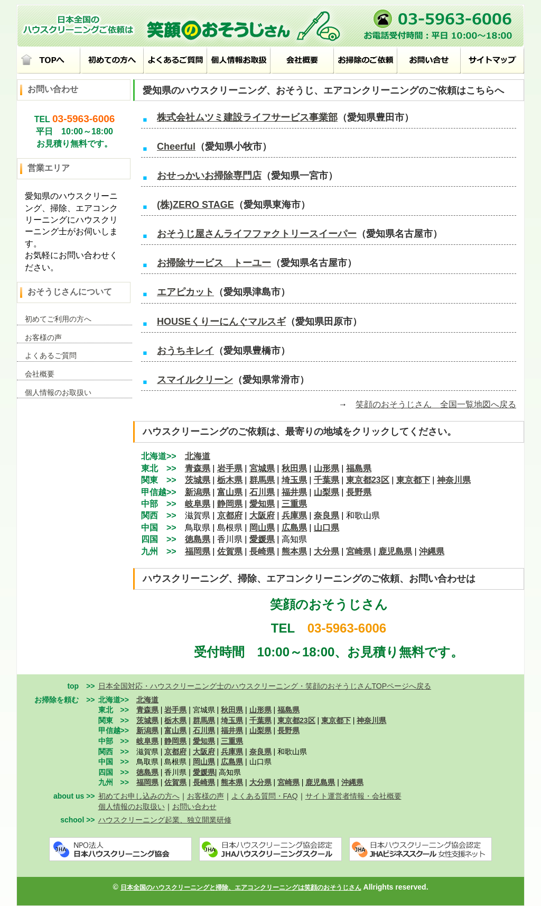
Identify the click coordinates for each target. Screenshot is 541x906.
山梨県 (326, 492)
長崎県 (262, 551)
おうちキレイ (185, 350)
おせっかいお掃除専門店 (209, 175)
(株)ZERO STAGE (195, 204)
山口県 (326, 527)
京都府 (229, 515)
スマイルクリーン (195, 379)
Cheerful (176, 146)
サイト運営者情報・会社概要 (353, 796)
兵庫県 (294, 515)
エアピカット (185, 292)
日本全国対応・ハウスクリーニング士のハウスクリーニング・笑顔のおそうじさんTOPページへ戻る (265, 686)
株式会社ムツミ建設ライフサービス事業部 (247, 117)
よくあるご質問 (51, 355)
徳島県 (147, 772)
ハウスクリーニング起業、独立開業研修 (164, 820)
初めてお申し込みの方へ (139, 796)
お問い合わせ (194, 806)
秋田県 (294, 468)
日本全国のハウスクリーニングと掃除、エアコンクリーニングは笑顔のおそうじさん (240, 887)
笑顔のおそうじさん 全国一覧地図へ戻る (436, 404)
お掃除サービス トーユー (214, 263)
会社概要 (39, 374)
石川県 (262, 492)
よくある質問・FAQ (264, 796)
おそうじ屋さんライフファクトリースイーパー (257, 233)
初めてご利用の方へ (58, 319)
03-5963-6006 (83, 118)
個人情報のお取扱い (58, 392)
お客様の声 (43, 337)
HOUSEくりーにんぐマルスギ (221, 321)
